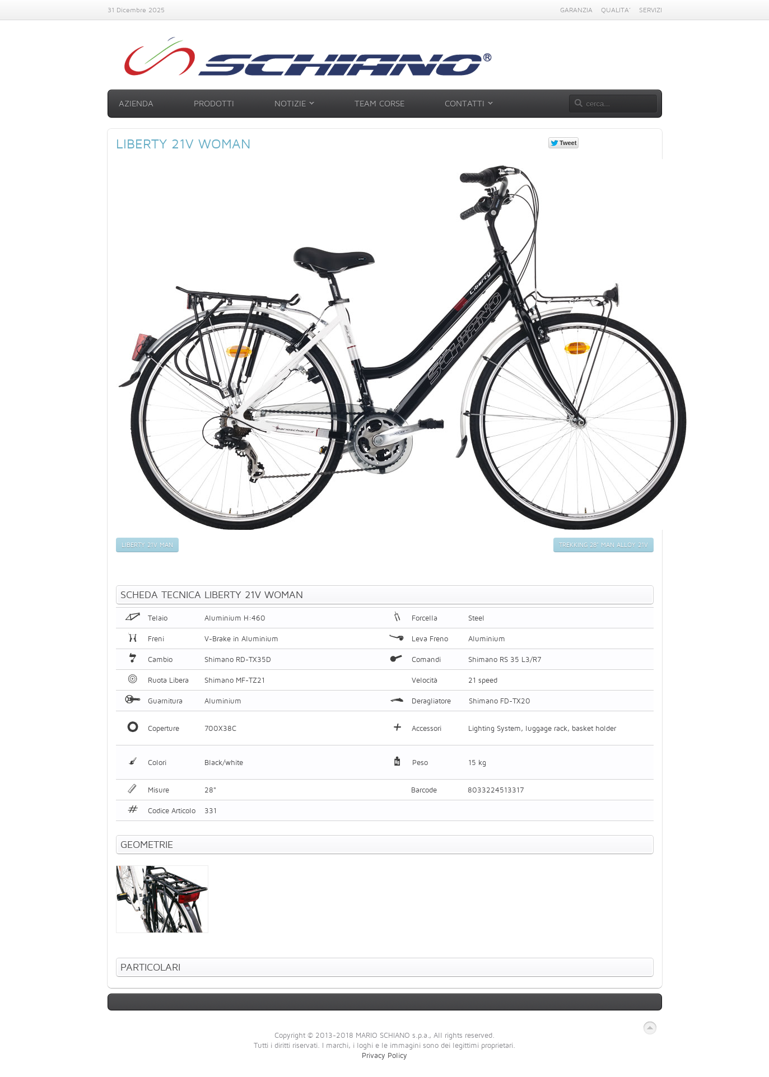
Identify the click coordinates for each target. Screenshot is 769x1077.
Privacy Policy (384, 1055)
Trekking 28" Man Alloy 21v (603, 545)
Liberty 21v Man (147, 545)
